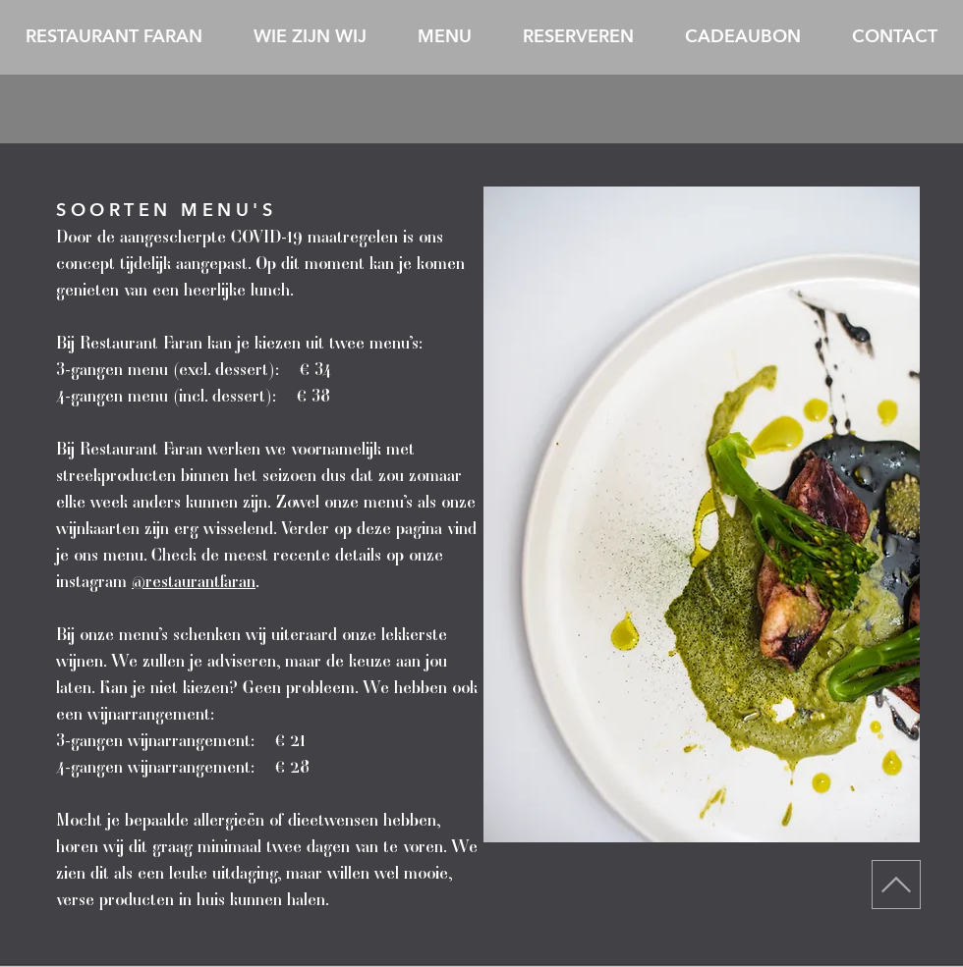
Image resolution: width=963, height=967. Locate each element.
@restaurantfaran (193, 580)
